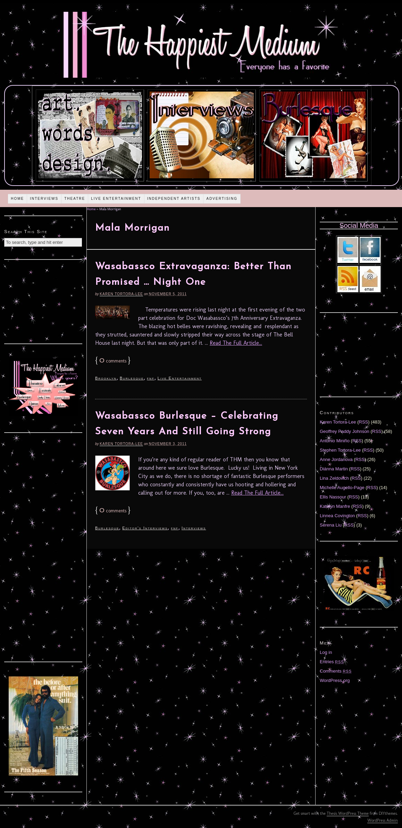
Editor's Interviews (145, 528)
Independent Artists (174, 198)
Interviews (44, 198)
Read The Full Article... (236, 343)
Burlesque (132, 378)
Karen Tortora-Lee (121, 294)
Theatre (74, 198)
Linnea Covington (337, 515)
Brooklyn (106, 378)
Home (17, 198)
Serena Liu (331, 525)
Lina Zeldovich (334, 478)
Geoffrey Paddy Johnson (344, 431)
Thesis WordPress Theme (348, 813)
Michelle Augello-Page (342, 487)
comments (112, 361)
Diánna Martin (334, 468)
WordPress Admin (382, 820)
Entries (332, 661)
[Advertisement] (43, 300)
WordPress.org (335, 680)
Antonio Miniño (335, 440)
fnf (150, 378)
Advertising (221, 198)
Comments (336, 671)
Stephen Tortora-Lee (340, 450)
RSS (363, 422)
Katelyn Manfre (335, 506)
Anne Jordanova (336, 459)
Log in (326, 652)
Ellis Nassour (333, 497)
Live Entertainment (116, 198)
